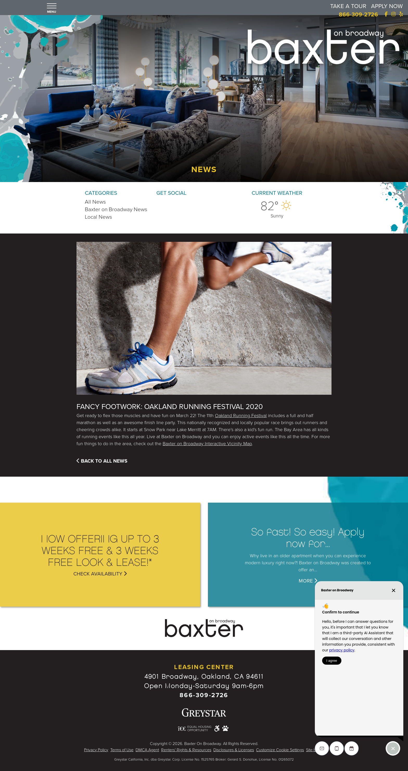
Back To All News (102, 460)
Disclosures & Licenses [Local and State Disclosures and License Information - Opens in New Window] (233, 750)
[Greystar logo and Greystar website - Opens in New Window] (204, 712)
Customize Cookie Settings (280, 750)
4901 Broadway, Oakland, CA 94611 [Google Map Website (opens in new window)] (204, 677)
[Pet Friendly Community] (225, 728)
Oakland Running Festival (241, 415)
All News (95, 202)
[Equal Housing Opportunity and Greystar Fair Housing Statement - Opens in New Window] (195, 728)
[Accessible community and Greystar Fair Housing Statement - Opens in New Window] (217, 728)
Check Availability (100, 573)
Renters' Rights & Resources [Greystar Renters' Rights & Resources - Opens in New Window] (186, 750)
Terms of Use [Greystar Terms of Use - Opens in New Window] (121, 750)
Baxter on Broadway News (116, 209)
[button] (51, 8)
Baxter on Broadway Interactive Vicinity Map (207, 443)
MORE (308, 580)
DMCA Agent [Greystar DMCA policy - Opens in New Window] (147, 750)
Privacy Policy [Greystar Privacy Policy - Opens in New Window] (96, 750)
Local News (98, 217)
